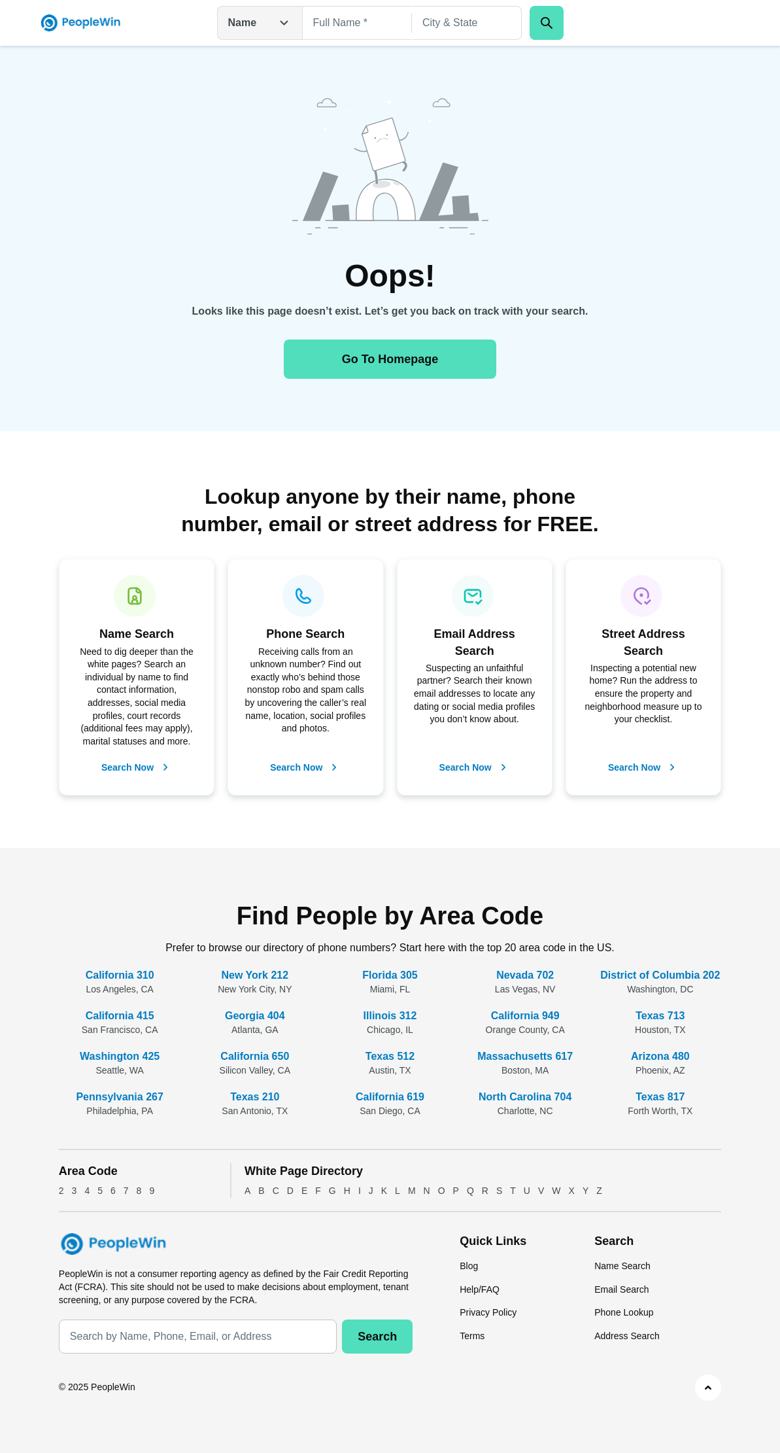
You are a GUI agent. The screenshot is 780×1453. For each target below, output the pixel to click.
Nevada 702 (525, 975)
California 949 (525, 1015)
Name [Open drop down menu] (260, 23)
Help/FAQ (480, 1289)
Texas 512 (390, 1056)
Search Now (136, 767)
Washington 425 (120, 1056)
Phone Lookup (623, 1312)
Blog (469, 1266)
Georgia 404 (255, 1015)
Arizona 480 (660, 1056)
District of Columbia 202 (660, 975)
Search (377, 1336)
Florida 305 (389, 975)
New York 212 (255, 975)
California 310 (120, 975)
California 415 (120, 1015)
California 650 (254, 1056)
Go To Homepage (390, 359)
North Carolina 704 (525, 1096)
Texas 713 (660, 1015)
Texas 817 (660, 1096)
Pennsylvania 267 (119, 1096)
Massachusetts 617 (525, 1056)
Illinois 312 (390, 1015)
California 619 (390, 1096)
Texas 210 (254, 1096)
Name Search (622, 1266)
